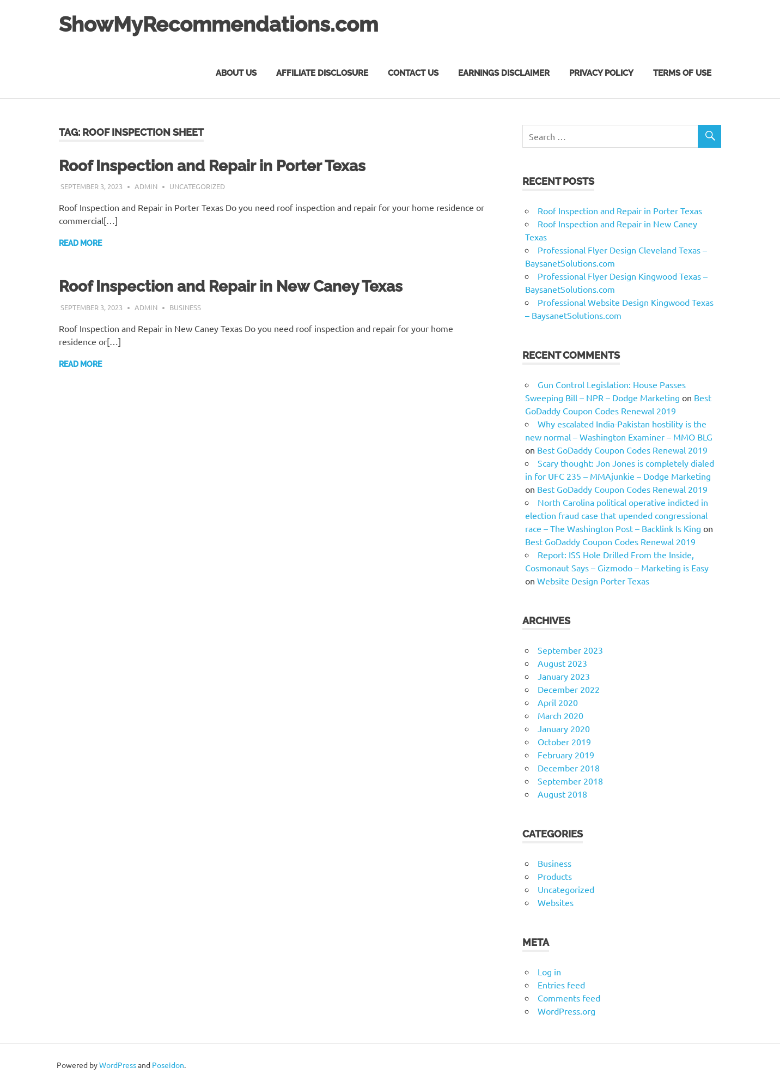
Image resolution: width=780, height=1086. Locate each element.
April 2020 (558, 702)
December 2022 (569, 689)
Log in (549, 971)
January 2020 (564, 728)
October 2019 (564, 741)
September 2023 (570, 649)
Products (555, 876)
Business (185, 307)
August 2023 (562, 662)
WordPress (117, 1065)
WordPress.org (566, 1010)
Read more (80, 243)
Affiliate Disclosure (322, 73)
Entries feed (561, 984)
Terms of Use (682, 73)
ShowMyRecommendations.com (218, 24)
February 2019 (566, 754)
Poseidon (168, 1065)
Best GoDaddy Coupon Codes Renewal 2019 (622, 449)
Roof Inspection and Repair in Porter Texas (212, 166)
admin (146, 186)
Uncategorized (197, 186)
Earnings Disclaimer (504, 73)
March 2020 (560, 715)
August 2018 (562, 793)
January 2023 (564, 676)
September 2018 (570, 780)
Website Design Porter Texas (593, 580)
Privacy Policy (601, 73)
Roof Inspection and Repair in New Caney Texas (231, 286)
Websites (556, 902)
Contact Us (413, 73)
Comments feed (569, 997)
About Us (236, 73)
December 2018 (569, 767)
